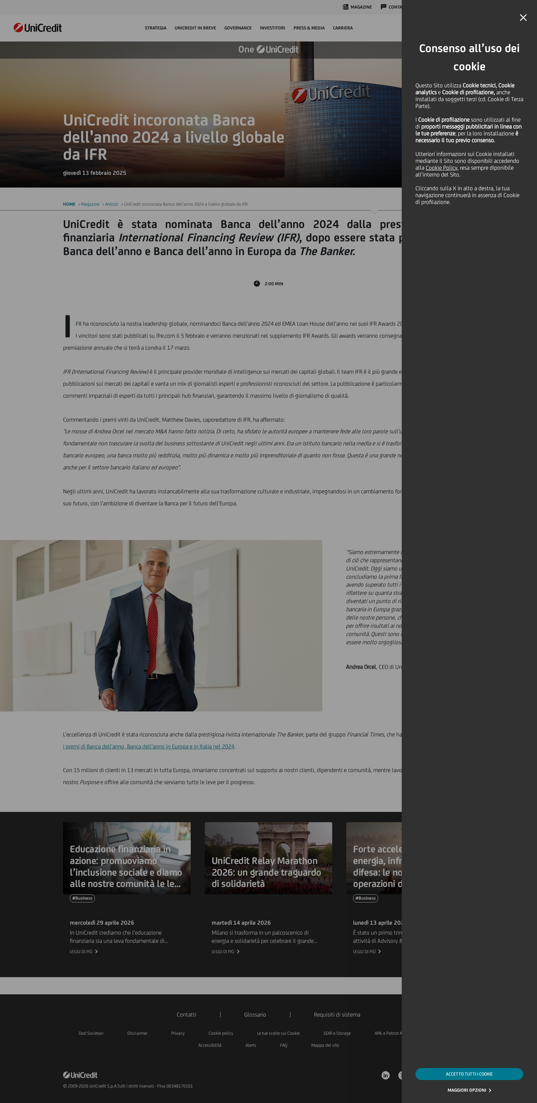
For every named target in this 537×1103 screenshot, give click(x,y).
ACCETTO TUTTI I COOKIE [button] (469, 1074)
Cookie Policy (441, 167)
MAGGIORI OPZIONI (467, 1090)
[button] (523, 18)
